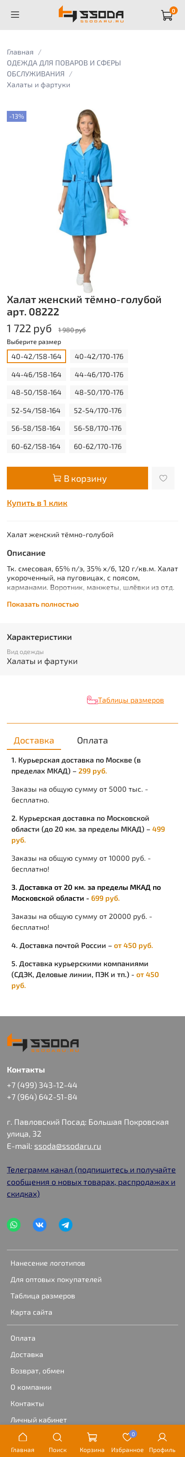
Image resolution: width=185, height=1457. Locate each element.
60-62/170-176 (98, 446)
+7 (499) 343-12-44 (42, 1085)
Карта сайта (31, 1311)
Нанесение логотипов (47, 1262)
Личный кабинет (38, 1419)
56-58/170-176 (98, 428)
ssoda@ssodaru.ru (67, 1146)
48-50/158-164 (36, 392)
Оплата (23, 1337)
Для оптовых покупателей (56, 1279)
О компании (30, 1386)
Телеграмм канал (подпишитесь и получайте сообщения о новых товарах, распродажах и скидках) (91, 1181)
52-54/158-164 (36, 410)
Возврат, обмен (37, 1370)
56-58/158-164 (36, 428)
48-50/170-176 (99, 392)
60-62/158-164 (36, 446)
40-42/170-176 (99, 356)
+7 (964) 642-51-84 (42, 1097)
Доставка (26, 1354)
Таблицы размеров (131, 699)
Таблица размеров (42, 1295)
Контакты (27, 1403)
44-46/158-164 (36, 374)
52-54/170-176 (98, 410)
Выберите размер (34, 341)
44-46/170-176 (99, 374)
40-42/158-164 (36, 356)
